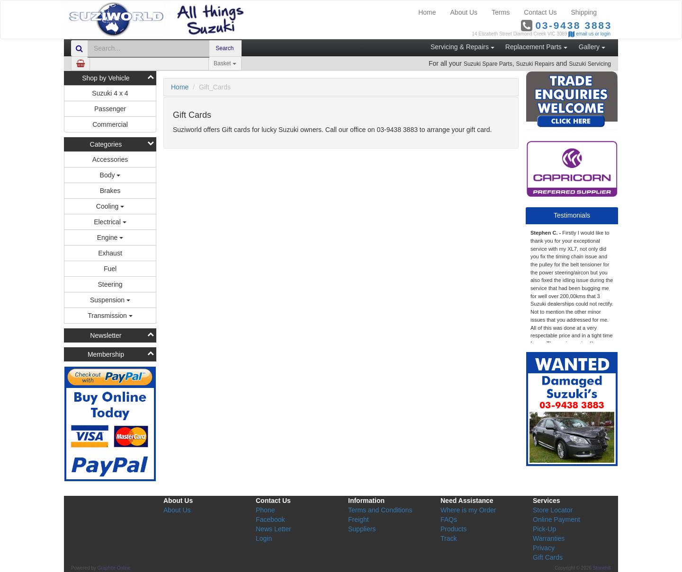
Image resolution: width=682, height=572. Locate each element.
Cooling (110, 206)
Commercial (110, 124)
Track (448, 538)
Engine (110, 237)
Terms (501, 12)
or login (602, 33)
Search (225, 48)
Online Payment (556, 519)
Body (110, 175)
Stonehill (602, 568)
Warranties (549, 538)
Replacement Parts (536, 47)
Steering (110, 284)
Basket (225, 63)
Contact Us (540, 12)
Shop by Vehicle (105, 78)
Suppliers (362, 529)
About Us (464, 12)
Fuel (110, 269)
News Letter (273, 529)
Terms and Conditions (380, 510)
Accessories (110, 159)
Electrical (110, 222)
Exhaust (110, 253)
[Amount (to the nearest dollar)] (149, 63)
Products (453, 529)
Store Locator (553, 510)
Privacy (544, 548)
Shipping (584, 12)
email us (584, 33)
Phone (265, 510)
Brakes (110, 190)
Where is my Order (468, 510)
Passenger (110, 109)
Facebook (270, 519)
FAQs (448, 519)
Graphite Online (114, 568)
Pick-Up (544, 529)
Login (264, 538)
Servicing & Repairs (462, 47)
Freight (358, 519)
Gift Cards (548, 557)
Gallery (592, 47)
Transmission (110, 315)
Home (427, 12)
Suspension (110, 300)
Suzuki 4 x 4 (110, 93)
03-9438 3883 (573, 25)
